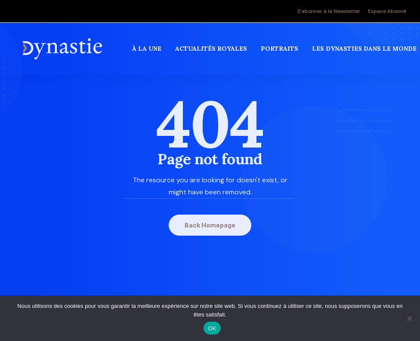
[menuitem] (330, 11)
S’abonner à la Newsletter (328, 11)
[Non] (409, 318)
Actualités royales (212, 51)
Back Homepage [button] (210, 225)
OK (212, 328)
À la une (147, 51)
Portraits (280, 51)
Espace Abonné (387, 11)
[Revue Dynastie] (62, 51)
